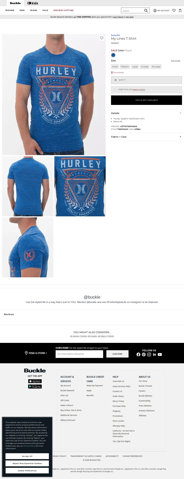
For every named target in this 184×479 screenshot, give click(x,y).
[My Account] (161, 10)
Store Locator (118, 421)
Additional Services (69, 415)
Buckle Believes (145, 396)
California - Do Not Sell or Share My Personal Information (124, 433)
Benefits (90, 395)
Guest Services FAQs (121, 386)
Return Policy (118, 401)
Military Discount (68, 420)
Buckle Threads (145, 386)
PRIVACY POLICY (59, 456)
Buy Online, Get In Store (71, 410)
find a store (38, 353)
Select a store (138, 89)
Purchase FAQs (119, 406)
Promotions (118, 416)
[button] (10, 10)
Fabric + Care (146, 136)
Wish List (64, 395)
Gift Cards (65, 400)
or (119, 17)
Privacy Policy (29, 446)
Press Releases (145, 405)
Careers (142, 391)
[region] (27, 447)
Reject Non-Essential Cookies (27, 463)
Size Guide (175, 61)
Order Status (118, 396)
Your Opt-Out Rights (121, 441)
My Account (66, 385)
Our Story (143, 381)
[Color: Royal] (113, 55)
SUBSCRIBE (117, 354)
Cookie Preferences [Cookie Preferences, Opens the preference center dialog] (27, 471)
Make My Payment (95, 385)
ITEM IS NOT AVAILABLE (146, 100)
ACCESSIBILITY (112, 456)
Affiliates (142, 415)
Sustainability (144, 400)
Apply (89, 390)
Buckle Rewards (67, 390)
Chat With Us (118, 381)
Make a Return (67, 405)
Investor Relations (147, 410)
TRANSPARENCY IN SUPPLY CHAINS (85, 456)
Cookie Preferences (132, 456)
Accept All (27, 456)
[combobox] (132, 10)
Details (146, 113)
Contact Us (117, 391)
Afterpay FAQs (119, 426)
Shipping (116, 411)
